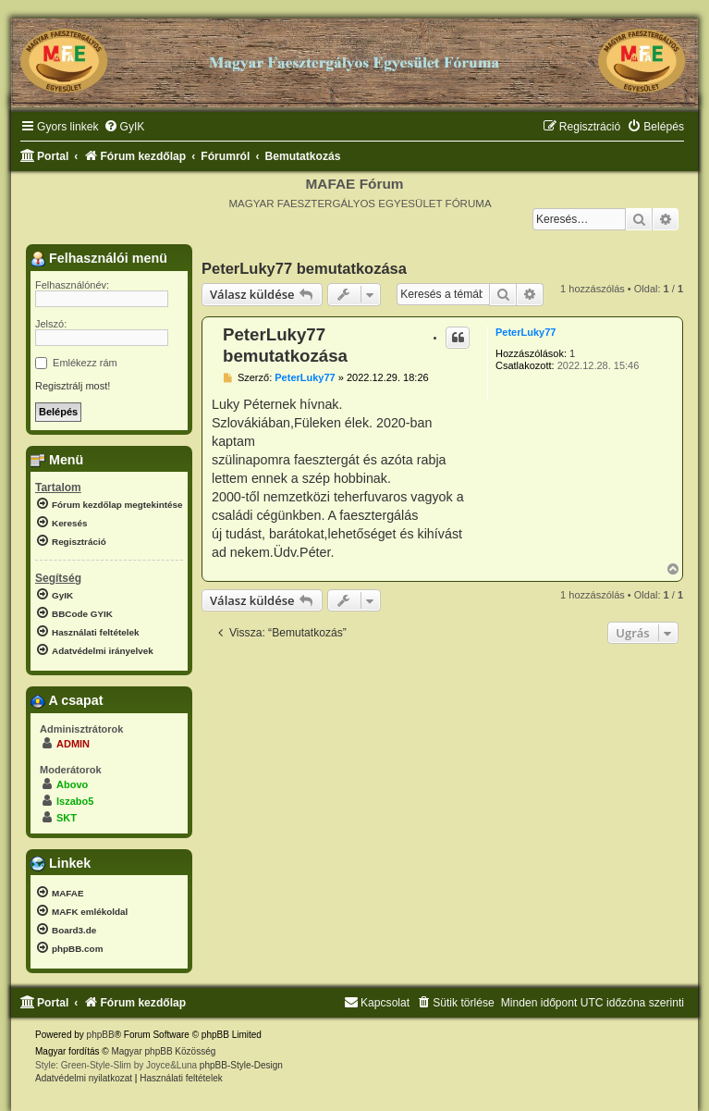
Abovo (72, 784)
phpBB (101, 1035)
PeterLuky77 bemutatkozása (304, 268)
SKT (66, 817)
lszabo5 (74, 801)
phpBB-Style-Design (241, 1065)
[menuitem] (124, 127)
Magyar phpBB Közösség (163, 1051)
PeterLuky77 (525, 332)
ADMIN (73, 743)
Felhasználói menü (99, 258)
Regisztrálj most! (72, 385)
